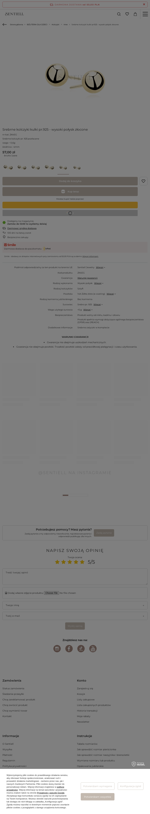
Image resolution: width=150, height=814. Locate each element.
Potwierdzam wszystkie (97, 796)
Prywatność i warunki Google (51, 793)
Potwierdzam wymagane (97, 786)
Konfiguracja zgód (130, 786)
